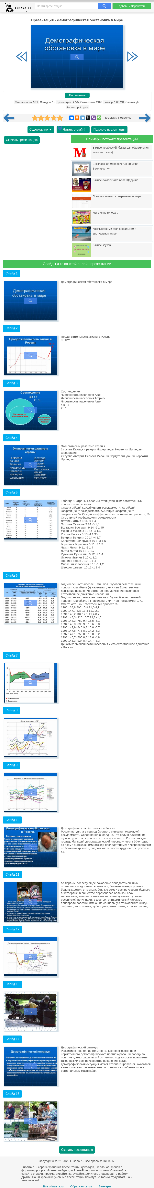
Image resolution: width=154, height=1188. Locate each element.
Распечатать (77, 95)
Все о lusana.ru (53, 1186)
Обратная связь (81, 1186)
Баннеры (105, 1186)
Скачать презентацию (22, 140)
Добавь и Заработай (132, 6)
